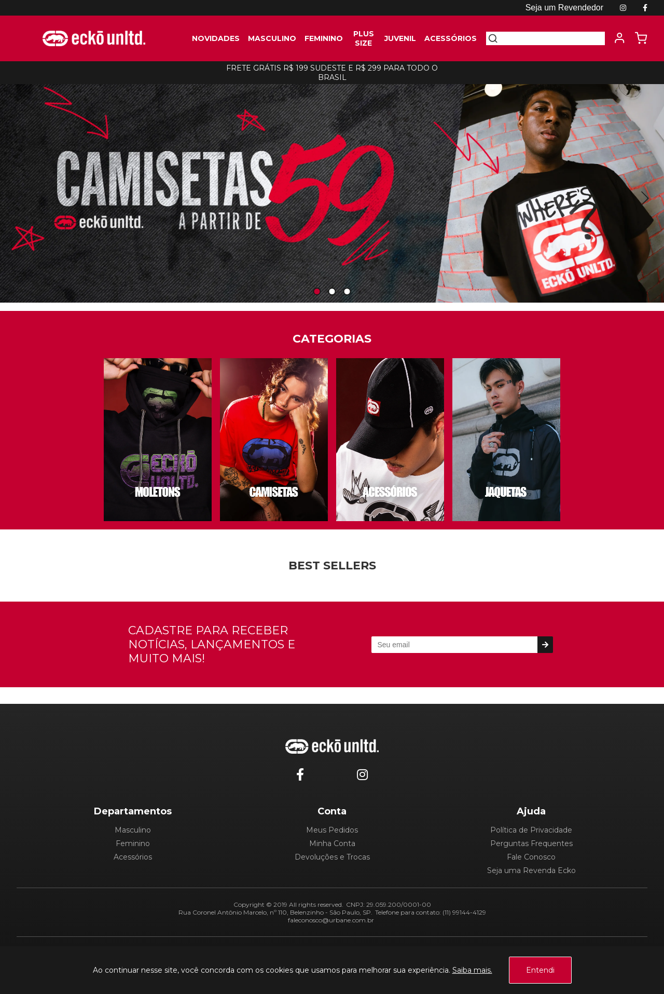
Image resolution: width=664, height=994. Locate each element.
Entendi (540, 970)
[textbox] (551, 38)
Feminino (133, 843)
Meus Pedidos (332, 830)
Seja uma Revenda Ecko (531, 870)
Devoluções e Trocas (332, 857)
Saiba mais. (472, 970)
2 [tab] (332, 292)
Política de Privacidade (531, 830)
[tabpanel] (332, 190)
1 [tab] (317, 292)
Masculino (133, 830)
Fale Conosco (531, 857)
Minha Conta (332, 843)
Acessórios (133, 857)
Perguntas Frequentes (531, 843)
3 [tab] (347, 292)
